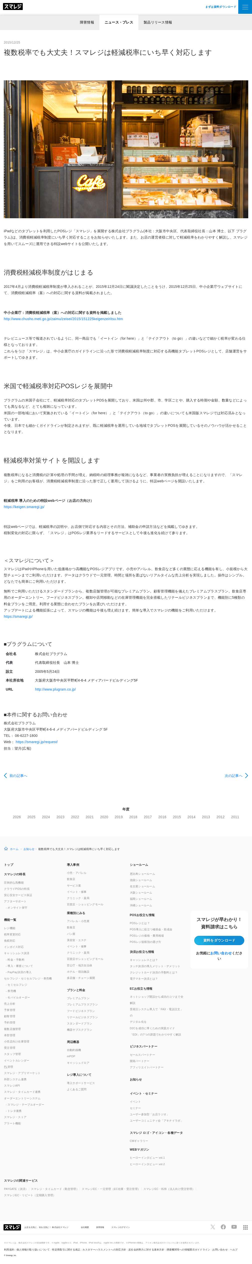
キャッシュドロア (78, 1062)
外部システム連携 (15, 1079)
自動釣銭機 (74, 1049)
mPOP (71, 1056)
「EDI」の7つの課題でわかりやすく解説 (155, 1034)
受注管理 (9, 1047)
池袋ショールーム (141, 880)
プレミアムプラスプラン (82, 1004)
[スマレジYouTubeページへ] (234, 1227)
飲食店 (71, 879)
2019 (119, 817)
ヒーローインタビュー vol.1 (147, 1157)
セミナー (135, 1108)
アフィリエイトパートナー (147, 1067)
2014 (192, 817)
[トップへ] (13, 7)
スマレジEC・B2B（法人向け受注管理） (169, 1188)
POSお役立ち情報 (142, 915)
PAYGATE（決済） (16, 1188)
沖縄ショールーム (141, 905)
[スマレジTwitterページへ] (212, 1226)
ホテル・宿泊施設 (78, 971)
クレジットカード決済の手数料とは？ (154, 972)
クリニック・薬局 (78, 898)
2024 (46, 817)
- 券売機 (11, 990)
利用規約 (9, 1249)
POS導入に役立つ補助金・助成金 (151, 929)
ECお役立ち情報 (141, 988)
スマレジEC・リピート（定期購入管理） (30, 1195)
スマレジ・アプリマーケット (22, 1073)
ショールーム (139, 865)
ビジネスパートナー (144, 1046)
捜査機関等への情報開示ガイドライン (188, 1249)
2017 (148, 817)
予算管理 (9, 1009)
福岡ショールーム (141, 898)
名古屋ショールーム (142, 886)
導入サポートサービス (81, 1083)
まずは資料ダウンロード (220, 6)
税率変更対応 (12, 934)
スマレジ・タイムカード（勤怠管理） (55, 1188)
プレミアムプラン (78, 998)
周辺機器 (73, 1042)
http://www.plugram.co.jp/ (55, 689)
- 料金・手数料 (15, 959)
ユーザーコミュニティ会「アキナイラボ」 (156, 1120)
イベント (135, 1101)
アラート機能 (12, 1123)
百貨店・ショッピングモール (85, 904)
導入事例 (73, 865)
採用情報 (100, 1227)
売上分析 (9, 1003)
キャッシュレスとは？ (144, 959)
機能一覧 (10, 920)
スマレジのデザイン (120, 1227)
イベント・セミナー (144, 1093)
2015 (177, 817)
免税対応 (9, 940)
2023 (60, 817)
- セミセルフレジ (16, 984)
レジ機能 (9, 928)
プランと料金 (76, 990)
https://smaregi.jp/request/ (37, 742)
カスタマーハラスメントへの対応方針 (104, 1249)
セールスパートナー (142, 1054)
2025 (31, 817)
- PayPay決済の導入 (18, 972)
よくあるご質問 (77, 1089)
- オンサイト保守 (16, 907)
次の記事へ (234, 776)
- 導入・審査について (19, 965)
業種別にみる (76, 913)
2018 (133, 817)
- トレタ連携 (14, 1110)
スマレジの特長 (14, 874)
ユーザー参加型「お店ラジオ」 (149, 1114)
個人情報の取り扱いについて (33, 1249)
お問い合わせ (221, 953)
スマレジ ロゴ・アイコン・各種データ (156, 1133)
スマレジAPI (12, 1085)
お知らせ (29, 849)
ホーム (14, 849)
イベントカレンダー (16, 1060)
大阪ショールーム (141, 892)
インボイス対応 (14, 946)
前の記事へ (18, 776)
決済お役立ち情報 (142, 952)
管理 (8, 1066)
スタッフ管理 (12, 1054)
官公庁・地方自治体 (79, 965)
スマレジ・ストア (15, 1117)
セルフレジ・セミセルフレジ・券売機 (28, 978)
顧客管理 (9, 1016)
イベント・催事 (77, 891)
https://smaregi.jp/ (18, 616)
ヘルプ (234, 1249)
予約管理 (9, 1022)
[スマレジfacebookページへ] (223, 1226)
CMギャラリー (139, 1140)
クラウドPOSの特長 (17, 888)
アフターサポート (15, 901)
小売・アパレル (77, 872)
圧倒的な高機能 (14, 882)
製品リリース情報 (158, 22)
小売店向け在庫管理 (16, 1041)
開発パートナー (140, 1061)
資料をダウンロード (219, 940)
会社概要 (85, 1227)
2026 (17, 817)
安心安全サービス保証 (18, 895)
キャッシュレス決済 (16, 953)
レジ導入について (79, 1075)
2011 (235, 817)
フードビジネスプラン (81, 1010)
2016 (162, 817)
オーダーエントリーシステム (22, 1098)
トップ (8, 865)
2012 (221, 817)
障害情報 (87, 22)
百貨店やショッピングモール (85, 958)
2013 (206, 817)
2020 (104, 817)
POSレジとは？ (140, 923)
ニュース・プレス (119, 22)
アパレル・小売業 (78, 921)
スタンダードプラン (79, 1023)
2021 (90, 817)
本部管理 (9, 1035)
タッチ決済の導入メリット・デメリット (155, 966)
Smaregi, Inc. (11, 1255)
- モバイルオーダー (18, 997)
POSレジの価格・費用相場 (147, 935)
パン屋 (71, 933)
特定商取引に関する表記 (66, 1249)
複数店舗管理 (12, 1028)
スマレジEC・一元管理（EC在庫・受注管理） (111, 1188)
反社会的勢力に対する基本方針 (146, 1249)
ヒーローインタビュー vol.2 (147, 1164)
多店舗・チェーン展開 (81, 977)
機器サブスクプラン (79, 1029)
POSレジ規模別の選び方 (145, 941)
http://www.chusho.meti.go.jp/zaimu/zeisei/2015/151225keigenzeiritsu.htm (63, 319)
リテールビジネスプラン (82, 1017)
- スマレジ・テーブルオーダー (25, 1104)
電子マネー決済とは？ (144, 978)
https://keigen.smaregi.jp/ (24, 507)
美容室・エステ (77, 940)
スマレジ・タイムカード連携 (22, 1091)
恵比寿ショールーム (142, 873)
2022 (75, 817)
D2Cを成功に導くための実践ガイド (152, 1028)
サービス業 (74, 885)
